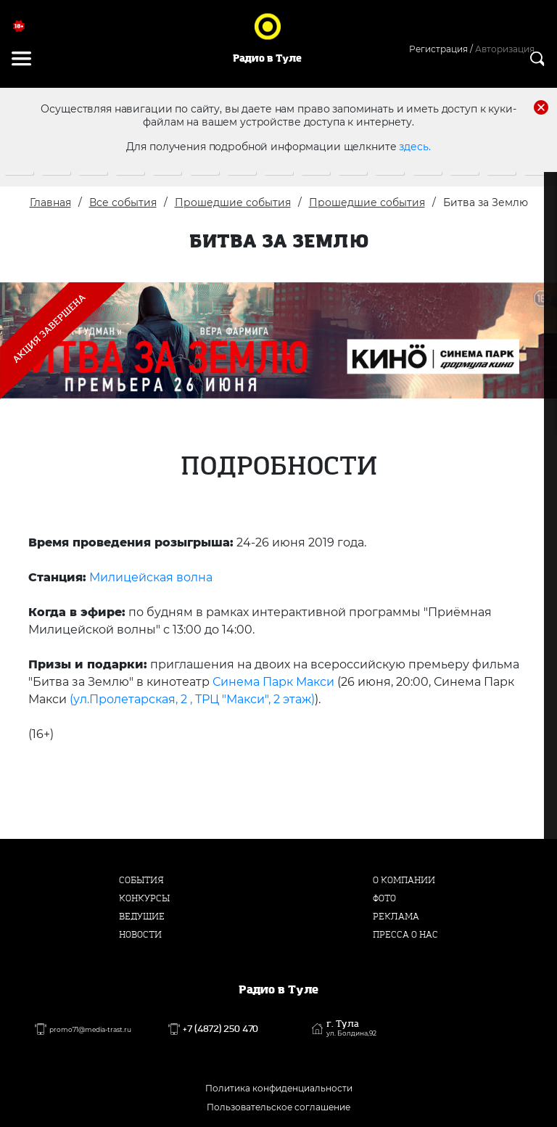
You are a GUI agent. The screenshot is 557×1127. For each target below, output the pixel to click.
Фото (384, 898)
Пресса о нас (405, 934)
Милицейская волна (152, 577)
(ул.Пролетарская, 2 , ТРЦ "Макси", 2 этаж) (192, 699)
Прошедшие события (233, 202)
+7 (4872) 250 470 (220, 1029)
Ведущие (142, 916)
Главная (50, 202)
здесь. (414, 146)
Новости (140, 934)
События (141, 880)
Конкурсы (144, 898)
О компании (404, 880)
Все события (123, 202)
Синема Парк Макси (273, 682)
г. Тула (351, 1028)
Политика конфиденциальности (278, 1088)
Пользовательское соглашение (278, 1107)
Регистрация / (441, 49)
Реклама (396, 916)
